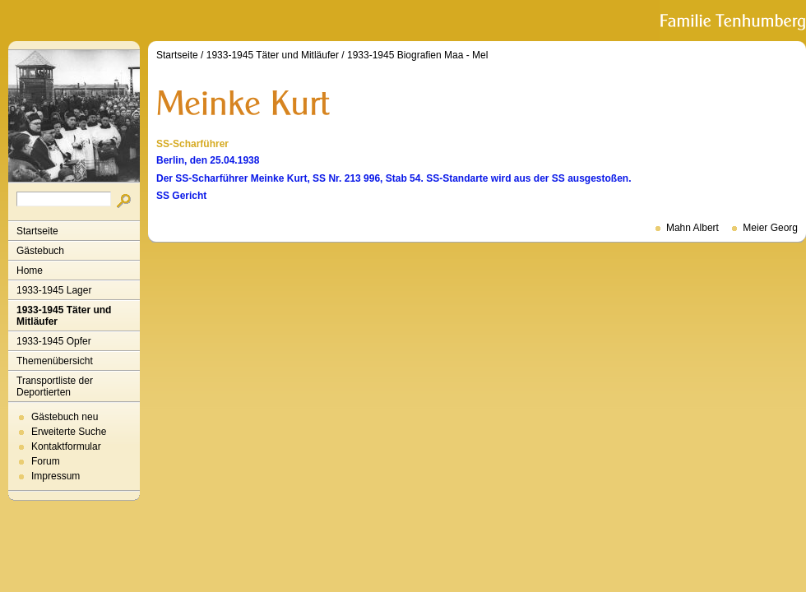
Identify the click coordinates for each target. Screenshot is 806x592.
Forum (45, 461)
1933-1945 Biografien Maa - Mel (417, 55)
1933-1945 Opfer (53, 341)
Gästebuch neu (64, 417)
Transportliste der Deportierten (54, 386)
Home (29, 270)
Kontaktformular (66, 446)
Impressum (55, 476)
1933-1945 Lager (53, 290)
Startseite (37, 231)
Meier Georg (770, 228)
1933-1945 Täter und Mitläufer (63, 315)
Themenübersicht (54, 361)
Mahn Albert (692, 228)
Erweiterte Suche (68, 431)
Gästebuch (40, 251)
